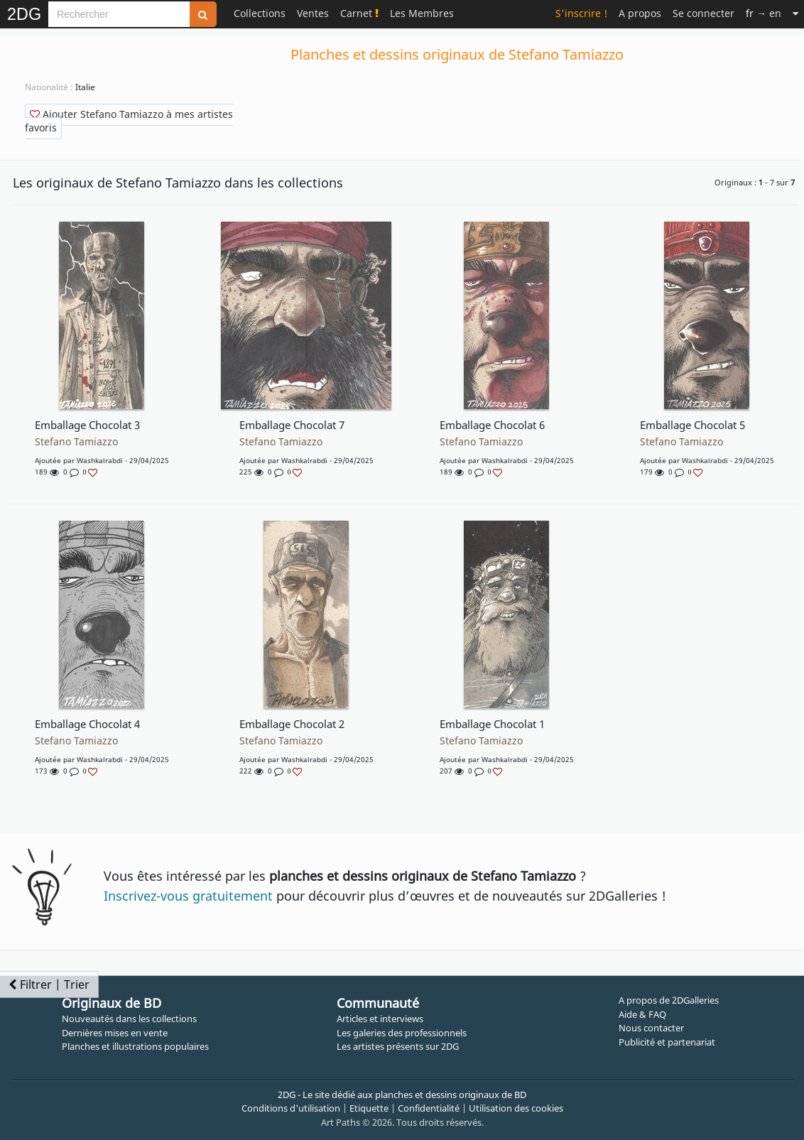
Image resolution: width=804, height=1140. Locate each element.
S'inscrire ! (581, 13)
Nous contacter (651, 1027)
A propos (640, 13)
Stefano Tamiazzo (76, 441)
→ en (763, 13)
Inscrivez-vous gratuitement (188, 895)
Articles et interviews (380, 1018)
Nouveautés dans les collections (129, 1018)
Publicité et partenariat (667, 1042)
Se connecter (703, 13)
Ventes (313, 13)
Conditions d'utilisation (290, 1108)
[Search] (119, 14)
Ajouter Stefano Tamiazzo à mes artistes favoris (129, 120)
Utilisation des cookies (516, 1108)
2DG (24, 14)
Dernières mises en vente (115, 1032)
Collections (260, 13)
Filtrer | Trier (49, 984)
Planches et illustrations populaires (135, 1046)
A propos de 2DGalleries (669, 1000)
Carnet (359, 13)
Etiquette (369, 1108)
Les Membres (422, 13)
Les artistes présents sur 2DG (398, 1046)
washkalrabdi (100, 460)
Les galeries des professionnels (402, 1032)
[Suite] (795, 13)
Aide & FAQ (642, 1014)
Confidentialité (429, 1108)
